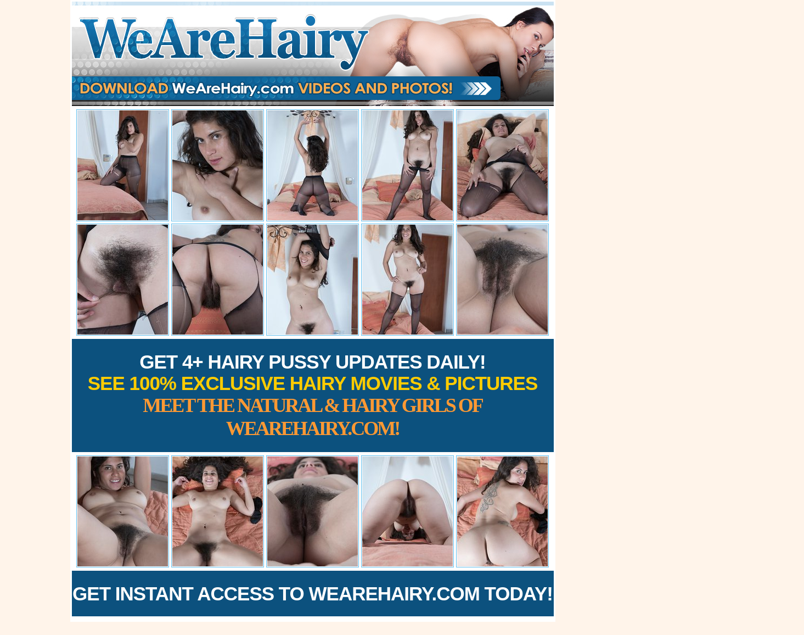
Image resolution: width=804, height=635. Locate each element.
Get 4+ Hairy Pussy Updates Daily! (313, 395)
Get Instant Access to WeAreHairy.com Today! (312, 593)
